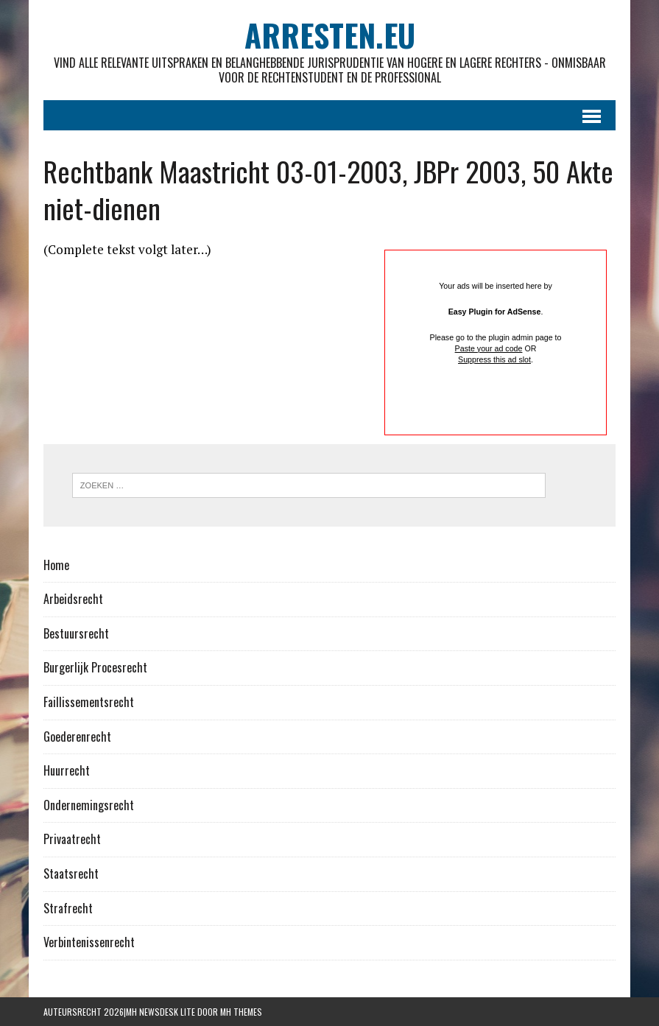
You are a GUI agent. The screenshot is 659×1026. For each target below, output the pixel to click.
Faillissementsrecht (88, 702)
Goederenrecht (77, 736)
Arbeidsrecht (73, 599)
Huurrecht (66, 770)
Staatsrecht (71, 873)
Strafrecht (68, 908)
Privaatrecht (72, 839)
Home (56, 565)
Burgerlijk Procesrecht (95, 667)
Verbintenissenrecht (89, 942)
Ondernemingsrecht (88, 805)
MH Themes (241, 1011)
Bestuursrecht (76, 633)
